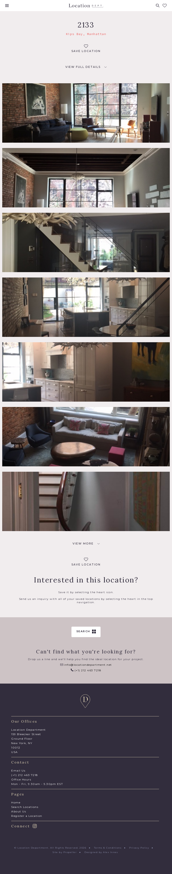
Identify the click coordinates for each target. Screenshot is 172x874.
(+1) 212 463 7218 (86, 670)
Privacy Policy (139, 847)
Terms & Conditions (107, 847)
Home (15, 802)
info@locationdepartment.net (86, 664)
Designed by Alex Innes (101, 852)
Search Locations (24, 807)
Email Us (18, 770)
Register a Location (26, 816)
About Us (18, 811)
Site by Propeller (64, 852)
